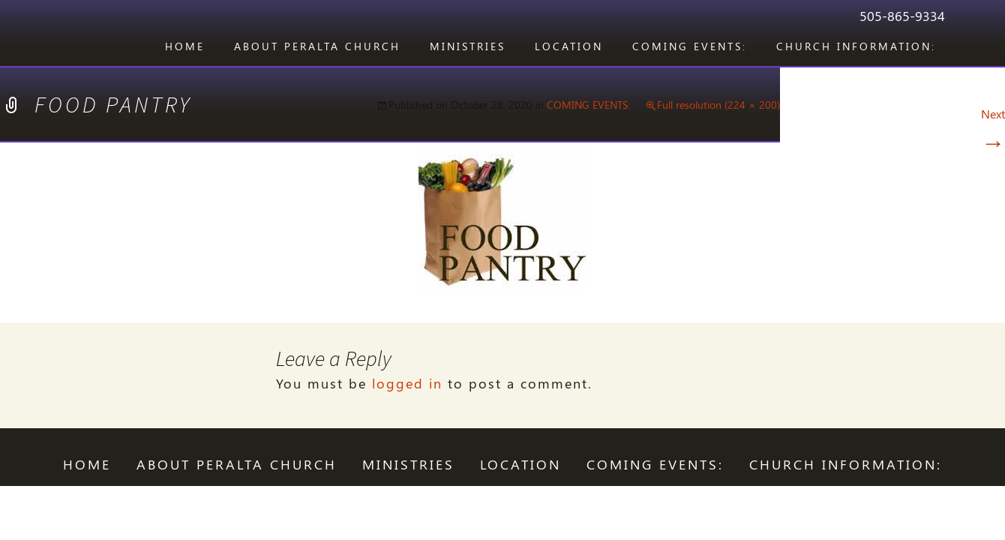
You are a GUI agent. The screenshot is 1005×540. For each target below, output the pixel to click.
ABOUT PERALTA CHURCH (317, 46)
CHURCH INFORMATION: (856, 46)
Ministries (468, 46)
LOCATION (569, 46)
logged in (407, 383)
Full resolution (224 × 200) (718, 105)
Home (185, 46)
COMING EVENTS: (689, 46)
